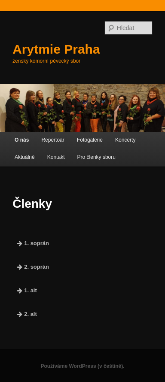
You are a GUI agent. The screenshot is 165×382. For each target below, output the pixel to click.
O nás (22, 140)
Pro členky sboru (96, 157)
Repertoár (52, 140)
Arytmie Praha (56, 49)
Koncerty (125, 140)
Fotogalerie (90, 140)
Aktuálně (25, 157)
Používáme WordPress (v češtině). (82, 366)
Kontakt (56, 157)
